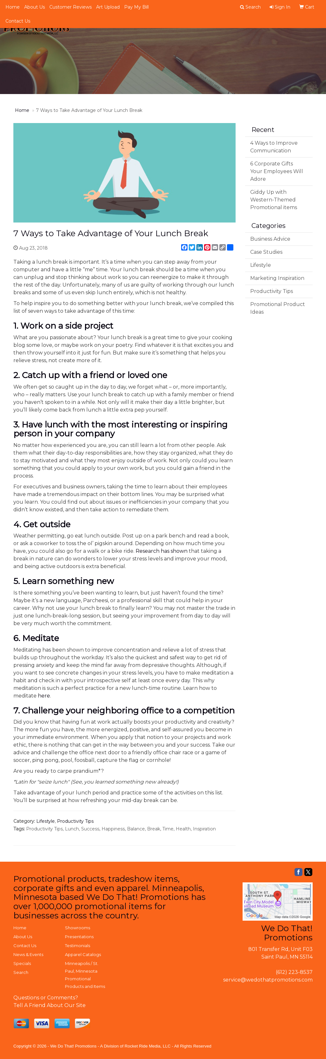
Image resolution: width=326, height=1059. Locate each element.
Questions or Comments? (45, 998)
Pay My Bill (136, 7)
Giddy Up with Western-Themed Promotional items (273, 199)
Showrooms (77, 927)
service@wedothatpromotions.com (268, 980)
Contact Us (17, 21)
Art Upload (108, 7)
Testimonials (77, 945)
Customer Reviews (70, 7)
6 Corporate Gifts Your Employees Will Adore (276, 171)
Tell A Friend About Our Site (49, 1005)
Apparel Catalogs (83, 954)
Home (12, 7)
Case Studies (266, 252)
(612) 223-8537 (294, 972)
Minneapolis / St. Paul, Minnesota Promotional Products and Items (85, 975)
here (44, 696)
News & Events (28, 954)
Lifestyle (45, 821)
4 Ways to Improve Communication (274, 147)
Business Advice (270, 239)
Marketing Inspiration (277, 278)
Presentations (79, 936)
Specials (22, 963)
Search (20, 972)
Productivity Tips (75, 821)
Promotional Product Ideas (277, 308)
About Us (34, 7)
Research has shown (162, 551)
